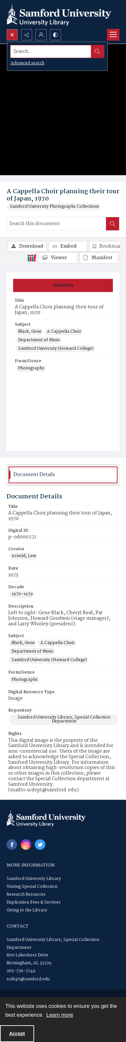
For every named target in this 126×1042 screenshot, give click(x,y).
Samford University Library (34, 878)
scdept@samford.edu (28, 979)
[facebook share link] (12, 844)
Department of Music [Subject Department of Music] (39, 340)
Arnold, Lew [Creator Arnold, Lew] (23, 556)
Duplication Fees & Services (34, 902)
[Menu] (113, 35)
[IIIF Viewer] (58, 258)
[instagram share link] (26, 844)
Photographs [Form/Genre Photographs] (31, 368)
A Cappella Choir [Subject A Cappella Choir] (64, 331)
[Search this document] (56, 223)
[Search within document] (112, 223)
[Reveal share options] (26, 35)
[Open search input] (12, 35)
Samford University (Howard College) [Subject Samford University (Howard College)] (56, 348)
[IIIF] (32, 257)
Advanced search (27, 63)
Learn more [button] (59, 1015)
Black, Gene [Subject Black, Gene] (29, 331)
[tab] (63, 285)
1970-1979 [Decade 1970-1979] (22, 594)
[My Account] (41, 35)
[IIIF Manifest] (98, 258)
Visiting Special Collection (32, 886)
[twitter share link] (40, 844)
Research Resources (26, 894)
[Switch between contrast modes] (55, 35)
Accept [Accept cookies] (17, 1033)
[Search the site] (51, 51)
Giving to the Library (27, 910)
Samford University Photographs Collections (54, 206)
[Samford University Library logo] (59, 14)
